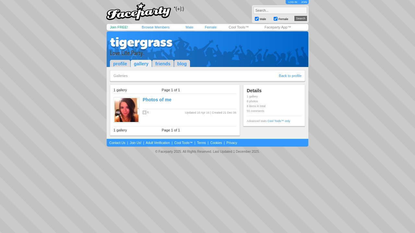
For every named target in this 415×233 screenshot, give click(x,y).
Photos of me (157, 99)
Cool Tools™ (239, 27)
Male (189, 27)
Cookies (216, 143)
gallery (141, 63)
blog (182, 63)
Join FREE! (119, 27)
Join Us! (135, 143)
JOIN (304, 2)
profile (120, 63)
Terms (201, 143)
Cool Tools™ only (278, 121)
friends (163, 63)
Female (211, 27)
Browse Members (156, 27)
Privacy (232, 143)
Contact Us (117, 143)
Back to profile (290, 76)
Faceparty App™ (278, 27)
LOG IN (292, 2)
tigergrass (141, 42)
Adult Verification (158, 143)
